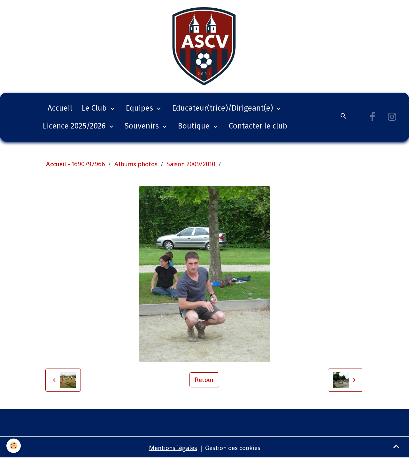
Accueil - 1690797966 (75, 164)
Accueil (60, 108)
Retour (204, 380)
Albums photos (136, 164)
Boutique (195, 125)
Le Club (95, 108)
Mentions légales (173, 448)
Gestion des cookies (232, 448)
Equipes (140, 108)
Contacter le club (258, 125)
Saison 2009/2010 (190, 164)
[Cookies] (13, 446)
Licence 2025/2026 (75, 125)
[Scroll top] (396, 446)
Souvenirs (143, 125)
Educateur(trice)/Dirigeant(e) (223, 108)
